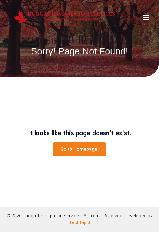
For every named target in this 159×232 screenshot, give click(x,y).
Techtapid (79, 222)
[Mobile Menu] (146, 17)
